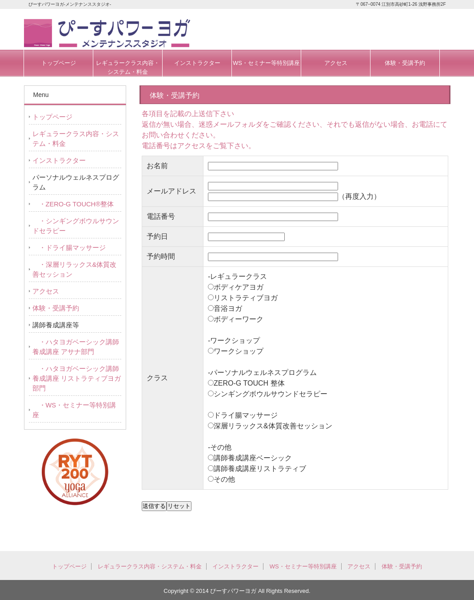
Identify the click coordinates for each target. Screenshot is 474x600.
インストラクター (197, 63)
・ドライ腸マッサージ (69, 247)
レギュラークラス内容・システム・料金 (127, 67)
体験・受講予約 (405, 63)
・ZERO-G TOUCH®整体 (73, 204)
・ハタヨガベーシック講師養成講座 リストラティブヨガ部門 (76, 378)
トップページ (58, 63)
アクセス (335, 63)
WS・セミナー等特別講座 (266, 63)
